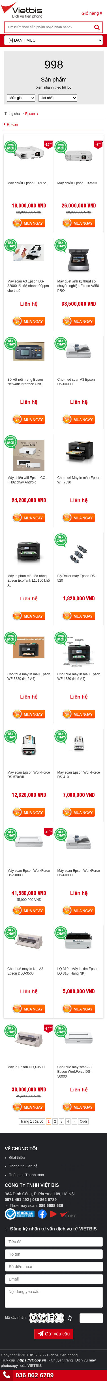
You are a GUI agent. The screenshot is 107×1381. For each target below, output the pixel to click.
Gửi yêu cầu (54, 1333)
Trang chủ (12, 114)
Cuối (83, 1121)
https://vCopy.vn (31, 1360)
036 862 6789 (35, 1375)
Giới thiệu (17, 1157)
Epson (30, 114)
